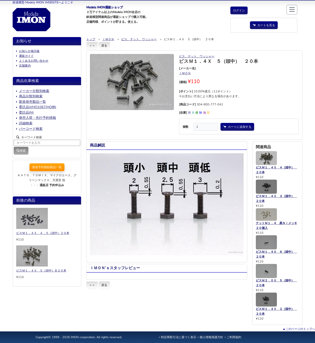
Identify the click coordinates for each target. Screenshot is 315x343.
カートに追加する (237, 127)
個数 (185, 127)
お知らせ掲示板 (29, 51)
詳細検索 (25, 123)
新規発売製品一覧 (32, 102)
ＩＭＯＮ (108, 39)
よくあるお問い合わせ (33, 61)
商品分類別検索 (31, 96)
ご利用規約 (234, 337)
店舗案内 (25, 65)
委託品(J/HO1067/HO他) (37, 107)
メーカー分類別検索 (34, 91)
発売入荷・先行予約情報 (37, 118)
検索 (21, 150)
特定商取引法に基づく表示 (178, 337)
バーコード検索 (31, 128)
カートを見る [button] (264, 25)
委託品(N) (26, 112)
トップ (90, 39)
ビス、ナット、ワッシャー (139, 39)
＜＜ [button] (92, 45)
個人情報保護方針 (211, 337)
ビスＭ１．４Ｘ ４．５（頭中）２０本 (42, 233)
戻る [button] (104, 45)
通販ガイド (26, 56)
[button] (239, 10)
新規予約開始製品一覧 (47, 167)
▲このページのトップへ (299, 329)
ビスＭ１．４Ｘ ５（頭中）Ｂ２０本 (41, 270)
